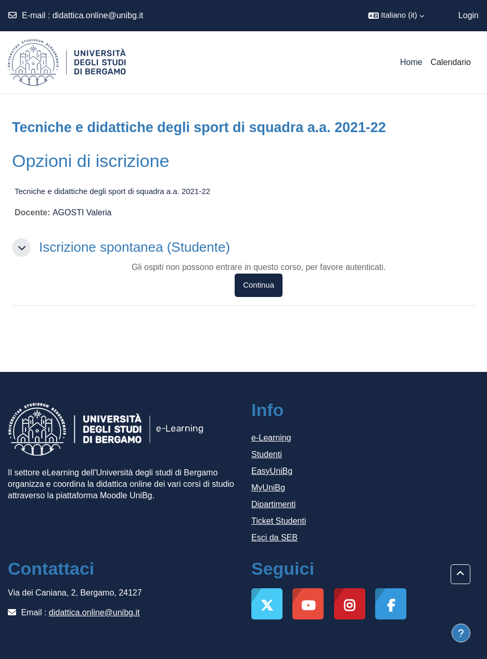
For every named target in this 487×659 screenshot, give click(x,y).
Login (468, 15)
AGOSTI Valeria (82, 212)
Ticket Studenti (278, 520)
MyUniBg (268, 487)
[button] (396, 15)
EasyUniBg (271, 471)
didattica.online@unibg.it (98, 15)
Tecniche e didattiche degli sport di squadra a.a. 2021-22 (112, 191)
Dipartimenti (273, 504)
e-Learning (271, 437)
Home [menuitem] (411, 62)
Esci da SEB (274, 537)
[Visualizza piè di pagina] (461, 633)
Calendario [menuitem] (451, 62)
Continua (258, 285)
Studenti (266, 454)
